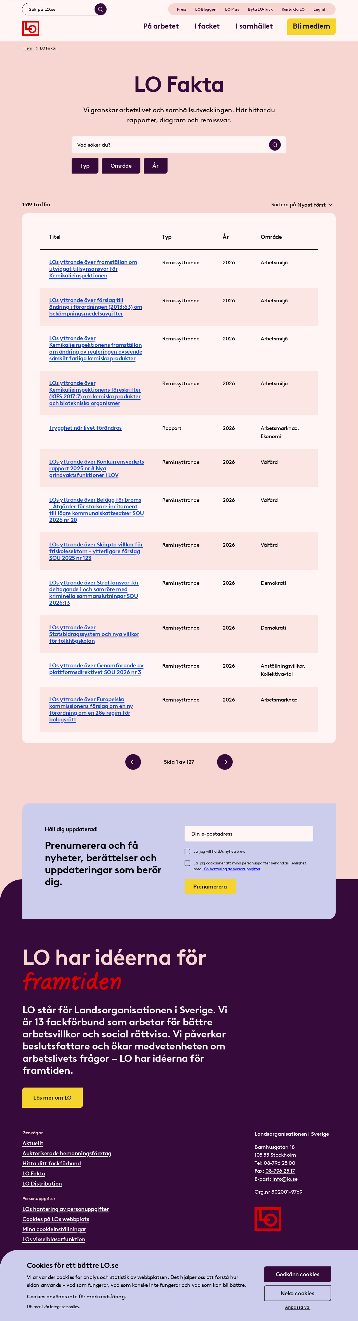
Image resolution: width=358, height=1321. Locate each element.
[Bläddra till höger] (225, 762)
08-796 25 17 (280, 1171)
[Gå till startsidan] (30, 28)
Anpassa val (297, 1307)
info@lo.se (284, 1179)
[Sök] (100, 9)
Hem (27, 48)
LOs (206, 869)
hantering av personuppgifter (235, 869)
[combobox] (64, 9)
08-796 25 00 (279, 1163)
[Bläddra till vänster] (133, 762)
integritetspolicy (64, 1306)
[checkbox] (187, 851)
